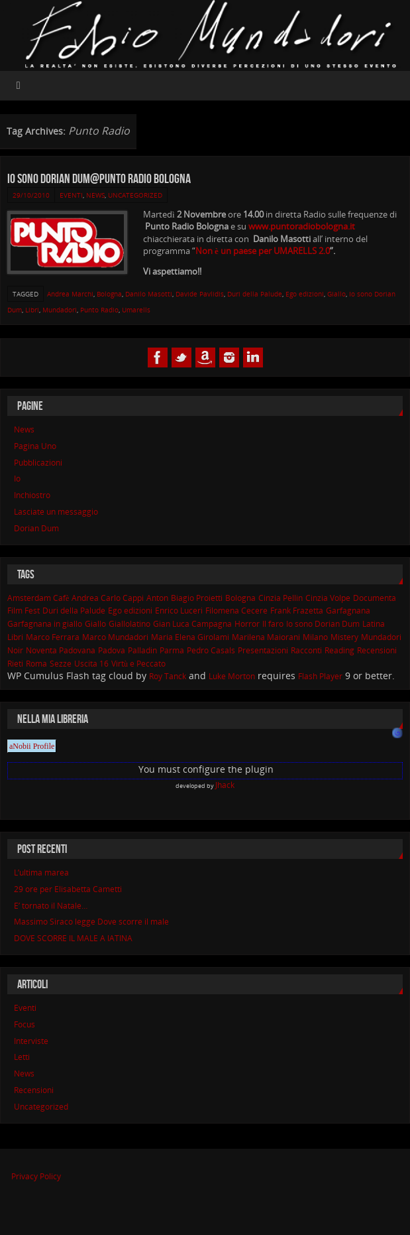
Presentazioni (263, 650)
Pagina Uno (35, 446)
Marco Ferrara (52, 637)
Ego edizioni (304, 293)
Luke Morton (232, 676)
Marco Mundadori (115, 637)
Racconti (306, 650)
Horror (247, 623)
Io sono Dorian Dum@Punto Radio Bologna (99, 178)
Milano (315, 637)
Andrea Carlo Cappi (108, 598)
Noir (15, 650)
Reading (339, 650)
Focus (24, 1024)
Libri (32, 309)
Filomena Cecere (236, 610)
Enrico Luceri (179, 610)
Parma (172, 650)
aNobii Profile (31, 746)
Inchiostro (32, 495)
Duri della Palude (254, 293)
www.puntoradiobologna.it (301, 226)
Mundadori (59, 309)
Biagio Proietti (197, 598)
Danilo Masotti (148, 293)
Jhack (224, 785)
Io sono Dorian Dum (323, 623)
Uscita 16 (91, 663)
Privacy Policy (36, 1176)
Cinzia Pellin (280, 598)
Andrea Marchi (70, 293)
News (95, 195)
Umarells (136, 309)
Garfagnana (348, 610)
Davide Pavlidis (200, 293)
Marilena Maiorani (266, 637)
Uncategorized (135, 195)
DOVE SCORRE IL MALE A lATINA (73, 938)
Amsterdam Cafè (38, 598)
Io (17, 478)
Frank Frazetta (296, 610)
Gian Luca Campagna (192, 623)
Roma (36, 663)
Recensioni (377, 650)
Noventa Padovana (60, 650)
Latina (373, 623)
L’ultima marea (41, 872)
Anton (157, 598)
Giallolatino (129, 623)
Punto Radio (99, 309)
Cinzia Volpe (327, 598)
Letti (22, 1057)
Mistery (344, 637)
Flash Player (320, 676)
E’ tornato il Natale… (50, 905)
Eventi (71, 195)
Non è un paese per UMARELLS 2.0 (262, 251)
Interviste (31, 1041)
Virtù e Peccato (138, 663)
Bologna (109, 293)
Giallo (336, 293)
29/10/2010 (31, 195)
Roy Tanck (167, 676)
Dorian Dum (36, 528)
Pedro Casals (211, 650)
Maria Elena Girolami (190, 637)
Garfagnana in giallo (44, 623)
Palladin (142, 650)
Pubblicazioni (38, 462)
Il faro (272, 623)
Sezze (61, 663)
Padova (111, 650)
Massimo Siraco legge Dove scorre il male (91, 921)
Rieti (15, 663)
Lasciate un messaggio (56, 511)
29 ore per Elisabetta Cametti (68, 889)
